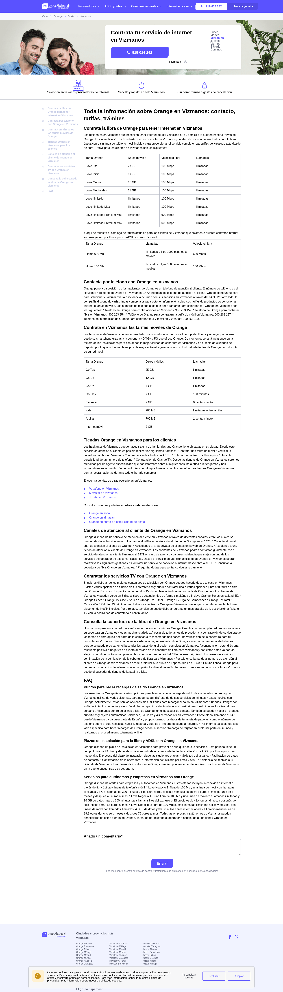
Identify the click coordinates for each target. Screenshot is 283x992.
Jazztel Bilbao (149, 955)
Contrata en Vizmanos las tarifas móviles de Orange (61, 133)
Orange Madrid (83, 955)
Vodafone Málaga (117, 946)
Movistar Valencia (151, 943)
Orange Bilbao (83, 949)
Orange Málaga (83, 952)
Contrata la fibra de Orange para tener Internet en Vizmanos (60, 112)
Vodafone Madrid (117, 949)
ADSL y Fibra (115, 6)
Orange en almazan (102, 517)
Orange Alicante (84, 943)
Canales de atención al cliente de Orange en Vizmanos (61, 157)
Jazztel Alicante (150, 949)
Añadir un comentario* (162, 844)
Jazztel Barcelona (151, 952)
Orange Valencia (84, 961)
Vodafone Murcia (117, 952)
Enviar (162, 863)
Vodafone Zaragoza (118, 958)
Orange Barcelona (85, 946)
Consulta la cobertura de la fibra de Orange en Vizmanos (62, 182)
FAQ (50, 190)
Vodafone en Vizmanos (104, 488)
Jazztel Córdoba (150, 958)
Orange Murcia (83, 958)
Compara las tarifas (146, 6)
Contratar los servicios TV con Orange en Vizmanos (61, 170)
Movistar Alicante (117, 961)
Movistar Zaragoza (151, 946)
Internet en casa (179, 6)
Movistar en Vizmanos (103, 492)
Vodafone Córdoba (118, 943)
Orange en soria (99, 513)
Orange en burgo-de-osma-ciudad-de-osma (117, 521)
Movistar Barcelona (118, 964)
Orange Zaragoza (84, 964)
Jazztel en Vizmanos (102, 497)
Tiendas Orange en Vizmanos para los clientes (59, 145)
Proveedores (88, 6)
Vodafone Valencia (118, 955)
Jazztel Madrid (149, 961)
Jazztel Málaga (150, 964)
